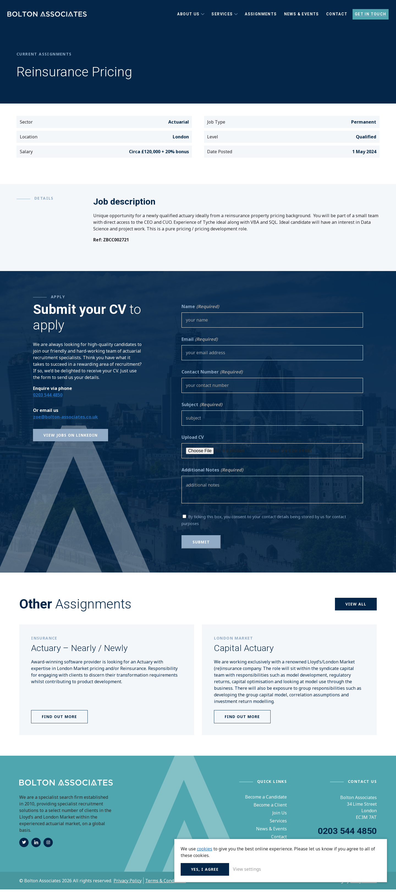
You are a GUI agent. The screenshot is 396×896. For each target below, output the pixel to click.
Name (200, 313)
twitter (24, 849)
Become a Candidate (266, 803)
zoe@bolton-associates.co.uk (65, 423)
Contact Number (212, 378)
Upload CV (193, 444)
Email (200, 346)
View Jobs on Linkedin (70, 441)
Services (278, 827)
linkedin (36, 849)
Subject (202, 411)
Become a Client (270, 811)
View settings (345, 869)
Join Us (279, 819)
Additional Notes (212, 476)
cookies (302, 842)
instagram (48, 849)
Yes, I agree (303, 868)
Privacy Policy (128, 887)
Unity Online (363, 887)
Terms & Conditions (165, 887)
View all (355, 610)
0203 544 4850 (47, 401)
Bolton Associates (49, 18)
